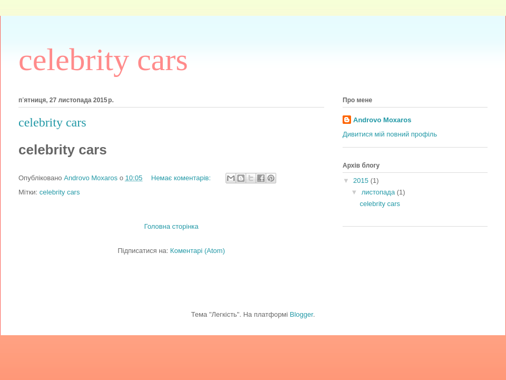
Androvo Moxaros (382, 120)
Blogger (301, 314)
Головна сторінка (171, 226)
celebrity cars (52, 122)
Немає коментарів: (182, 178)
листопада (379, 192)
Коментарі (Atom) (197, 251)
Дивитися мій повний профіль (390, 134)
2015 (362, 180)
